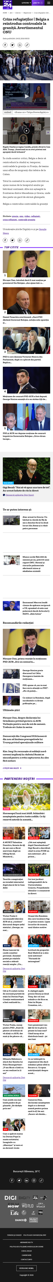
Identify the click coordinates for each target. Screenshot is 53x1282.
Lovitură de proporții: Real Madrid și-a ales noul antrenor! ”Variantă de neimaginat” (38, 956)
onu (22, 216)
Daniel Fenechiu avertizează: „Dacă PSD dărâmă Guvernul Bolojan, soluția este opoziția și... (26, 320)
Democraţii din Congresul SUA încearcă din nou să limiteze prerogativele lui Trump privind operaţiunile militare (25, 739)
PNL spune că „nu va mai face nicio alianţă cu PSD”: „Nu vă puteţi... (35, 688)
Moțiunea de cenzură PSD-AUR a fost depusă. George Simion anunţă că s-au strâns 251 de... (25, 398)
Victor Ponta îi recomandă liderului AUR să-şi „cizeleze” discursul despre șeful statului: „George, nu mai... (14, 923)
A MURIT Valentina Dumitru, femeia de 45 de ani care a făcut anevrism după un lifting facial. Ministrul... (14, 849)
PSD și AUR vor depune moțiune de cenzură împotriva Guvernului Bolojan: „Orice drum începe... (24, 436)
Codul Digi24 (26, 1251)
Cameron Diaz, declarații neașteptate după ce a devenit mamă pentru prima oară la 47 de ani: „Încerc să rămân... (39, 1106)
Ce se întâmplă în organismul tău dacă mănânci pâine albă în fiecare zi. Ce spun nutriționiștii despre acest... (39, 1066)
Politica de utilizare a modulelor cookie (26, 1247)
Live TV (36, 3)
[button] (26, 96)
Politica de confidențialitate (34, 1235)
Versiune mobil (26, 1268)
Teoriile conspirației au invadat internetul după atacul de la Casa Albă (14, 883)
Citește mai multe (11, 768)
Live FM (25, 3)
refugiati (35, 216)
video (27, 216)
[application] (26, 96)
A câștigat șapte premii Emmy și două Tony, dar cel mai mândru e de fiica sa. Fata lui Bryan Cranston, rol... (38, 997)
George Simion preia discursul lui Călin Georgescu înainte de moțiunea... (33, 674)
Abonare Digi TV (26, 1242)
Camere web (26, 1255)
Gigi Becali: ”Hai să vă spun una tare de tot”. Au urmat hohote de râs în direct (26, 489)
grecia (15, 216)
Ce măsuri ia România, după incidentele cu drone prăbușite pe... (36, 700)
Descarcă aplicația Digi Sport (20, 495)
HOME (5, 13)
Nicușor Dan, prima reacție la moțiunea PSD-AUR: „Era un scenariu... (24, 660)
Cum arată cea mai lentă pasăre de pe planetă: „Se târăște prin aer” (12, 1104)
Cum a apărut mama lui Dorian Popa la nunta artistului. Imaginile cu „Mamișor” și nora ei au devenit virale (13, 1140)
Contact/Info (26, 1259)
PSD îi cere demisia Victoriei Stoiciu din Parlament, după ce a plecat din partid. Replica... (22, 359)
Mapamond (27, 13)
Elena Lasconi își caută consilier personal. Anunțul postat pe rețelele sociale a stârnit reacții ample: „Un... (13, 957)
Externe (18, 13)
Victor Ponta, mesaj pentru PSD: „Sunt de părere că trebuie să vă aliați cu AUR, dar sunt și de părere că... (13, 1030)
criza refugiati (10, 219)
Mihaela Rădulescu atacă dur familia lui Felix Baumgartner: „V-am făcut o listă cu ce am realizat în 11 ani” (13, 1066)
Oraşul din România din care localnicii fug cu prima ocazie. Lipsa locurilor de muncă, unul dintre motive (39, 922)
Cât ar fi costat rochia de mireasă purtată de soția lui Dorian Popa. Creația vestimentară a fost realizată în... (13, 996)
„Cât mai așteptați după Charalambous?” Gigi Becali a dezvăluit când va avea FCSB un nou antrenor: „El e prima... (39, 849)
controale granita (26, 219)
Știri (11, 13)
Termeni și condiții (14, 1235)
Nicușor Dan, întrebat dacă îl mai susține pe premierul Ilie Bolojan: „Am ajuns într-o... (24, 281)
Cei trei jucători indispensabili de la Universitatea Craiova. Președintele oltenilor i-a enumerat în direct (39, 886)
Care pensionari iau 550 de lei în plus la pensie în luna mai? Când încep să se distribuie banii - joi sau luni (37, 1031)
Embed (7, 112)
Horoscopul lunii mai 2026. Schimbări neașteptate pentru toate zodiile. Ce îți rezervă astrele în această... (24, 816)
